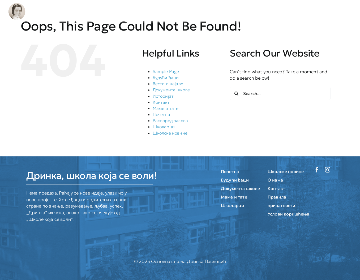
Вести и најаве (168, 83)
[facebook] (317, 170)
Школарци (164, 126)
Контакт (161, 102)
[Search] (236, 93)
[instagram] (327, 170)
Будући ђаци (166, 77)
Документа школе (171, 89)
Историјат (163, 96)
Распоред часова (170, 120)
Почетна (161, 114)
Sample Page (166, 71)
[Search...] (280, 93)
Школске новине (170, 133)
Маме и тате (166, 108)
